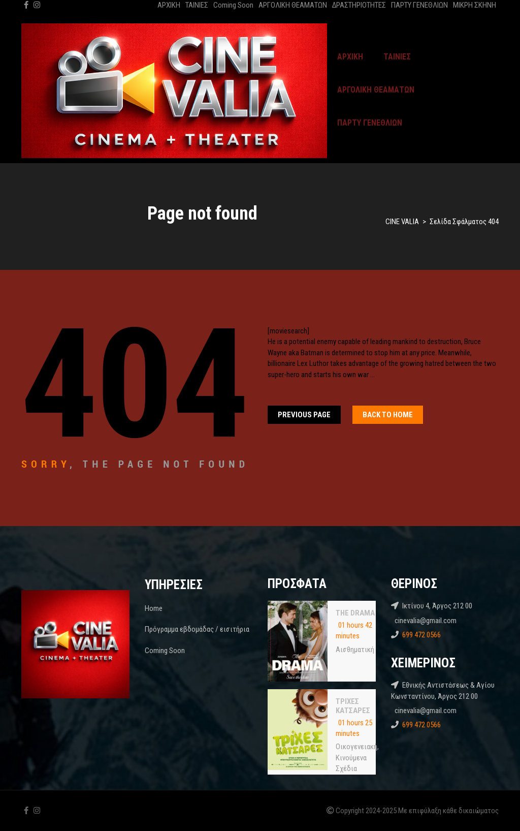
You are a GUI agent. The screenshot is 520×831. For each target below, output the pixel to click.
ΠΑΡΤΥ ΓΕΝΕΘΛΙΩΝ (419, 5)
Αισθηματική (355, 649)
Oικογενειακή (356, 746)
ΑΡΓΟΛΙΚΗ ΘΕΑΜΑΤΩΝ (292, 5)
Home (153, 608)
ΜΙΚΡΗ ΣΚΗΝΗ (474, 5)
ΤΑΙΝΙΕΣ (196, 5)
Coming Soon (233, 5)
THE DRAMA (355, 613)
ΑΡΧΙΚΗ (168, 5)
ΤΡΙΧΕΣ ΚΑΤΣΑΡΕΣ (353, 706)
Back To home (388, 414)
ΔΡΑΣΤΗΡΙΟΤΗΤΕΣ (359, 5)
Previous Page (304, 414)
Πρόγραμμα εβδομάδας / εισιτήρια (197, 629)
